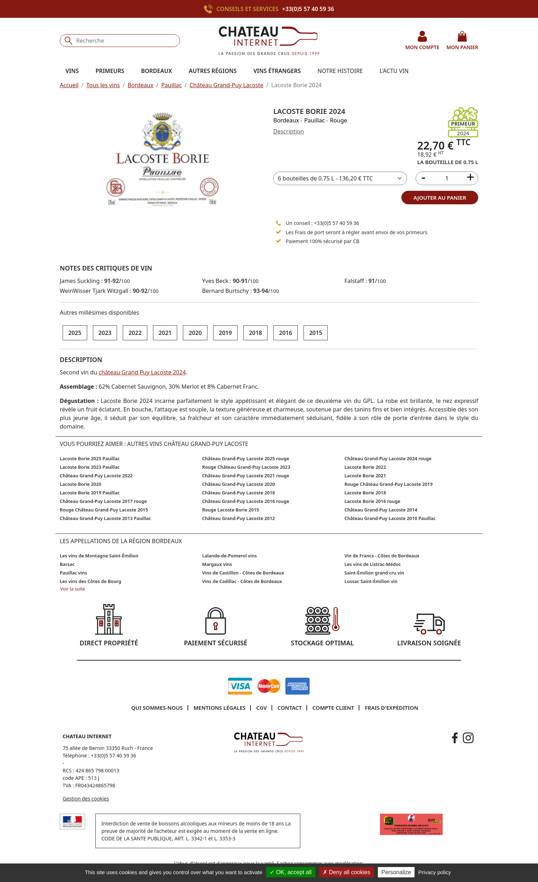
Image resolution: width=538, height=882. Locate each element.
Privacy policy (434, 872)
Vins (72, 71)
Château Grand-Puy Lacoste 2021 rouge (245, 475)
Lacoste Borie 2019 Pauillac (90, 492)
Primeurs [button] (110, 71)
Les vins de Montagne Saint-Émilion (99, 555)
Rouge (338, 120)
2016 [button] (285, 333)
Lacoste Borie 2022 (365, 467)
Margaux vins (217, 564)
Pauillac (171, 85)
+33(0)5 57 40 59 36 (308, 9)
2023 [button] (105, 333)
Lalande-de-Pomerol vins (229, 555)
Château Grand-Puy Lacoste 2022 (96, 475)
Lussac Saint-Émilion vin (370, 581)
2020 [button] (195, 333)
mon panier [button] (462, 41)
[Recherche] (120, 40)
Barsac (67, 564)
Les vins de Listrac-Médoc (372, 564)
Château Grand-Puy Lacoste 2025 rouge (245, 458)
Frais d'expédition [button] (391, 707)
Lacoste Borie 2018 (365, 492)
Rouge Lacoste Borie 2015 (230, 509)
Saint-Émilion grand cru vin (374, 572)
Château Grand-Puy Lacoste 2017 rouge (103, 501)
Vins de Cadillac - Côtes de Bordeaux (242, 581)
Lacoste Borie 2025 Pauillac (90, 458)
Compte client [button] (333, 707)
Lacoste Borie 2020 (80, 484)
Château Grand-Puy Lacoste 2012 (238, 518)
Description (288, 131)
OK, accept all (290, 872)
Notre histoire (340, 71)
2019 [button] (225, 333)
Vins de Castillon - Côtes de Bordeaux (243, 572)
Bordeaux (141, 85)
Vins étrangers (277, 71)
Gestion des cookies (86, 798)
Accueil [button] (69, 85)
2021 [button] (165, 333)
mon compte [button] (422, 41)
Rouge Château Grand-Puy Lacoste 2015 (104, 509)
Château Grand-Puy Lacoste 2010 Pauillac (390, 518)
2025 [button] (74, 333)
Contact (290, 707)
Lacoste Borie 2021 (365, 475)
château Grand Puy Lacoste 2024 (142, 372)
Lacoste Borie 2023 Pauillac (90, 467)
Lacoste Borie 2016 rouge (372, 501)
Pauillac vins (73, 572)
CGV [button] (261, 707)
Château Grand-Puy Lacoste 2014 (380, 509)
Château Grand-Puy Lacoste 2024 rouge (388, 458)
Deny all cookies (346, 872)
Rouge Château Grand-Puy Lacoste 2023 (246, 467)
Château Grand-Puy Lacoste (227, 85)
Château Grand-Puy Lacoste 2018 (238, 492)
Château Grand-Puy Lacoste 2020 (238, 484)
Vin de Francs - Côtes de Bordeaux (381, 555)
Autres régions (213, 71)
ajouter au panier (439, 197)
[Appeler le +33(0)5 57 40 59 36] (210, 9)
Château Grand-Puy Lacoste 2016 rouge (245, 501)
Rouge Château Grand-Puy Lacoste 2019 (388, 484)
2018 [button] (255, 333)
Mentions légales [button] (220, 707)
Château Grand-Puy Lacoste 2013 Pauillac (105, 518)
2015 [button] (315, 333)
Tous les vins (103, 85)
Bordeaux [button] (156, 71)
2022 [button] (135, 333)
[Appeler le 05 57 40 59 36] (278, 223)
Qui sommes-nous (157, 707)
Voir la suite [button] (72, 589)
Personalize (396, 872)
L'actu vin (394, 71)
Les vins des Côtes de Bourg (90, 581)
